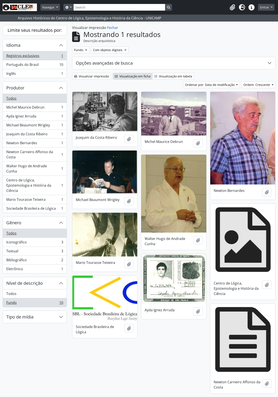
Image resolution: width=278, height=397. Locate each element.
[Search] (119, 7)
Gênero (13, 223)
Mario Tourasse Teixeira (34, 200)
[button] (232, 7)
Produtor (15, 88)
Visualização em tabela (173, 76)
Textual (34, 252)
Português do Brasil (34, 65)
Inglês (34, 74)
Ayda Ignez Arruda (34, 117)
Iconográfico (34, 243)
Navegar (48, 7)
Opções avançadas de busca (104, 63)
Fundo (34, 303)
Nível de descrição (24, 283)
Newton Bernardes (34, 143)
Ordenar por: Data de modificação (210, 85)
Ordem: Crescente (257, 85)
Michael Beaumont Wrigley (34, 126)
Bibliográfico (34, 261)
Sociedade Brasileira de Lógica (34, 209)
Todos (11, 98)
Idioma (13, 45)
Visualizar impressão (91, 76)
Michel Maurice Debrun (34, 108)
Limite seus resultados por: (35, 30)
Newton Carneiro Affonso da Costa (34, 154)
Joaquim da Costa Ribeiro (34, 135)
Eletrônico (34, 269)
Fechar (112, 27)
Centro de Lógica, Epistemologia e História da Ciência (34, 185)
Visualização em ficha (133, 76)
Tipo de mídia (19, 317)
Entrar (265, 7)
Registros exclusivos (34, 56)
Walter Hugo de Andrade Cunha (34, 169)
